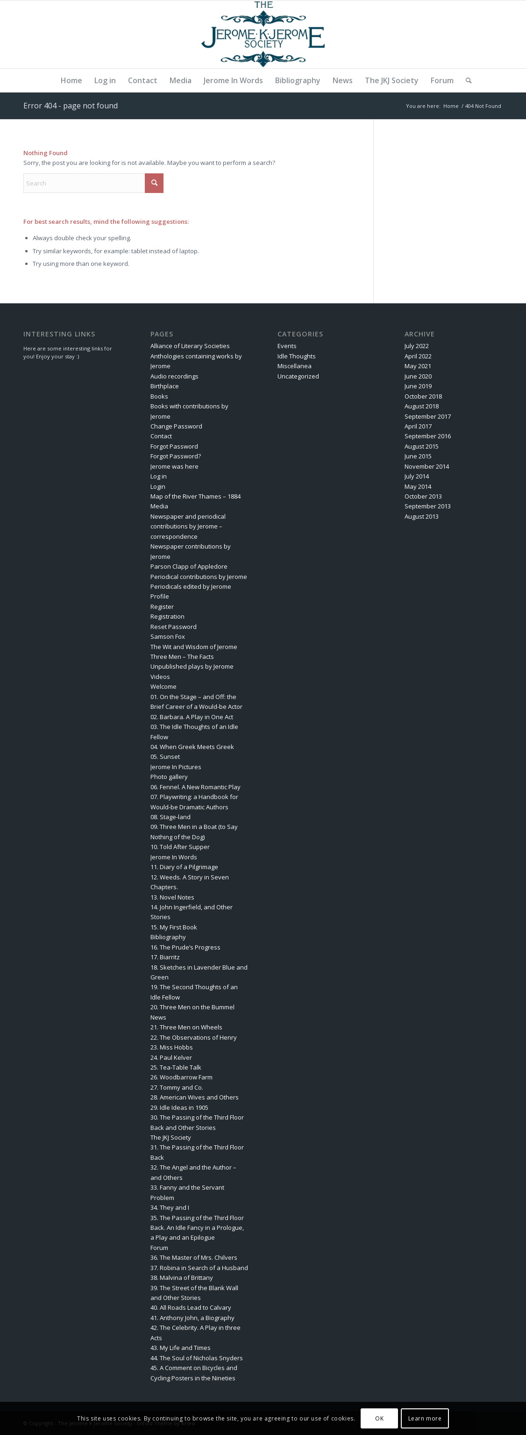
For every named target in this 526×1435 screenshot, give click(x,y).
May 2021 (418, 366)
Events (287, 346)
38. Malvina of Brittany (181, 1277)
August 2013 (422, 516)
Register (162, 606)
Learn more (425, 1418)
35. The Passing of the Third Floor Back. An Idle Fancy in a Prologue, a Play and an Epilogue (197, 1228)
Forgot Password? (175, 456)
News (158, 1017)
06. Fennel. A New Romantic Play (195, 787)
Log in (158, 476)
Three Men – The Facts (182, 656)
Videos (160, 676)
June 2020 (418, 376)
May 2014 (418, 486)
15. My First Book (173, 927)
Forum (159, 1247)
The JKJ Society (170, 1137)
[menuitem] (71, 80)
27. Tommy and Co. (176, 1087)
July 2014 (417, 476)
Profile (159, 596)
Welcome (163, 686)
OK (379, 1418)
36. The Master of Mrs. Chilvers (193, 1257)
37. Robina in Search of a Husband (199, 1268)
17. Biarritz (165, 957)
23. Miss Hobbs (171, 1047)
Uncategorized (298, 376)
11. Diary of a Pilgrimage (184, 867)
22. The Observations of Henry (193, 1037)
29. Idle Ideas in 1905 (179, 1107)
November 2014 (427, 466)
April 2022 (418, 356)
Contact (161, 436)
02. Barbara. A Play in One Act (191, 717)
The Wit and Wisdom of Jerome (193, 647)
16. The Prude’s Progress (185, 947)
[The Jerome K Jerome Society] (263, 34)
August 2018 (422, 406)
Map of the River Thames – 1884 (195, 496)
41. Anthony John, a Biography (192, 1318)
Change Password (176, 426)
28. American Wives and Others (194, 1097)
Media (159, 506)
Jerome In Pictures (175, 767)
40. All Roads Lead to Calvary (190, 1307)
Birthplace (164, 386)
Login (157, 486)
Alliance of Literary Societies (190, 346)
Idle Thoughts (296, 356)
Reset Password (173, 626)
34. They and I (169, 1207)
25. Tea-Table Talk (175, 1067)
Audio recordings (174, 376)
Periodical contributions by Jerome (198, 576)
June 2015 (418, 456)
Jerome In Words (173, 857)
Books (159, 396)
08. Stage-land (170, 817)
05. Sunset (165, 756)
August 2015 (422, 446)
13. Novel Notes (172, 897)
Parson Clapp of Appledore (188, 566)
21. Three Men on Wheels (186, 1027)
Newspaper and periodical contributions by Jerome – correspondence (188, 526)
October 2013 (423, 496)
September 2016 (428, 436)
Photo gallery (169, 776)
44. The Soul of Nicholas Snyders (196, 1358)
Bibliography (168, 937)
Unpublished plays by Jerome (192, 666)
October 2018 (423, 396)
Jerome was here (174, 466)
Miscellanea (294, 366)
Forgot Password (174, 446)
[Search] (466, 80)
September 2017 (428, 416)
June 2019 (418, 386)
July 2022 (417, 346)
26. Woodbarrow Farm (181, 1077)
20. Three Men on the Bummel (192, 1007)
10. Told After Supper (180, 846)
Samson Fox (167, 636)
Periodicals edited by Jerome (190, 586)
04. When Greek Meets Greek (192, 746)
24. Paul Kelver (171, 1057)
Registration (167, 616)
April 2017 (418, 426)
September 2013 (428, 506)
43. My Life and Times (180, 1347)
